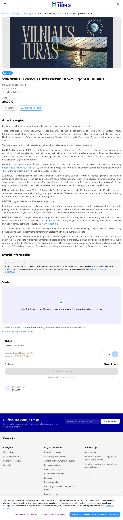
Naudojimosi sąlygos (12, 461)
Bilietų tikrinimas (51, 494)
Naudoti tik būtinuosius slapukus (49, 514)
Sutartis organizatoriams (54, 456)
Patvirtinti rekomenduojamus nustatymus (95, 514)
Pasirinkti (21, 514)
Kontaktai (7, 465)
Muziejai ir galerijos (40, 436)
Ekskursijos (8, 431)
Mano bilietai (8, 452)
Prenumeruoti (110, 409)
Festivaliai (36, 431)
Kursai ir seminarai (11, 436)
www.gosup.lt (51, 223)
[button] (61, 388)
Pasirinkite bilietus (31, 107)
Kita (92, 440)
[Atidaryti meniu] (4, 4)
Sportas (35, 440)
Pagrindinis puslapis (11, 13)
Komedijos (95, 431)
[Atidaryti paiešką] (118, 4)
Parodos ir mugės (98, 436)
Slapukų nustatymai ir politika (97, 471)
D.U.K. (87, 476)
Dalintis (9, 107)
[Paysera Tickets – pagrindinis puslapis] (61, 4)
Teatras (65, 440)
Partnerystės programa (54, 473)
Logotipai (48, 478)
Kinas (64, 431)
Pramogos (28, 13)
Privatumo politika (11, 456)
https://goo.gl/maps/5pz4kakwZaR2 (20, 167)
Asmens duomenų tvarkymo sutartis (59, 461)
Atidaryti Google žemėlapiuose (18, 331)
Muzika (65, 436)
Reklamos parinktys (52, 482)
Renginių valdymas (52, 452)
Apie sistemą (90, 452)
